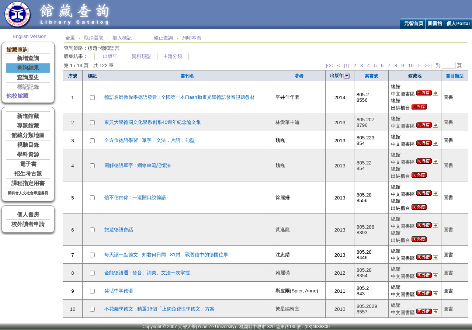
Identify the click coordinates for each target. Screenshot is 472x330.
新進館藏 (28, 116)
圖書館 (435, 23)
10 (411, 65)
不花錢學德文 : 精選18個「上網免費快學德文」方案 (159, 309)
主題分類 (172, 56)
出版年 (110, 56)
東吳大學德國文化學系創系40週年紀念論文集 (152, 122)
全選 (70, 38)
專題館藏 (28, 126)
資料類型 (141, 56)
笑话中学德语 (118, 290)
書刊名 (187, 76)
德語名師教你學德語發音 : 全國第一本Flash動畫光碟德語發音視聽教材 (179, 97)
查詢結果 (28, 68)
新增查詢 (28, 58)
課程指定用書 (28, 183)
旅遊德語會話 (118, 229)
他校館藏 (17, 96)
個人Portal (458, 23)
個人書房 (28, 215)
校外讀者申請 (28, 224)
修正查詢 (163, 38)
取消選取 (93, 38)
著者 (299, 76)
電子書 (28, 164)
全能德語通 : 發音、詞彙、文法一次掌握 (147, 272)
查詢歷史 (28, 77)
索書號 (371, 76)
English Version (29, 36)
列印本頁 (191, 38)
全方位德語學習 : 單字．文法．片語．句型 (149, 140)
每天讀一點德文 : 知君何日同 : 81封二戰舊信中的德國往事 (166, 254)
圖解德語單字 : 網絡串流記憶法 (137, 165)
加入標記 (122, 38)
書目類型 (455, 76)
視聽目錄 (28, 145)
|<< (329, 65)
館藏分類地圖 (28, 135)
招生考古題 (28, 174)
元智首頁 (413, 23)
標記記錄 (28, 87)
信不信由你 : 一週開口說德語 (135, 197)
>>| (428, 65)
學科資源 (28, 154)
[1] (347, 65)
